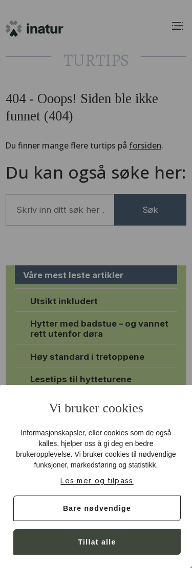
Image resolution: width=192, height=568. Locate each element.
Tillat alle (97, 542)
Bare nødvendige (97, 508)
